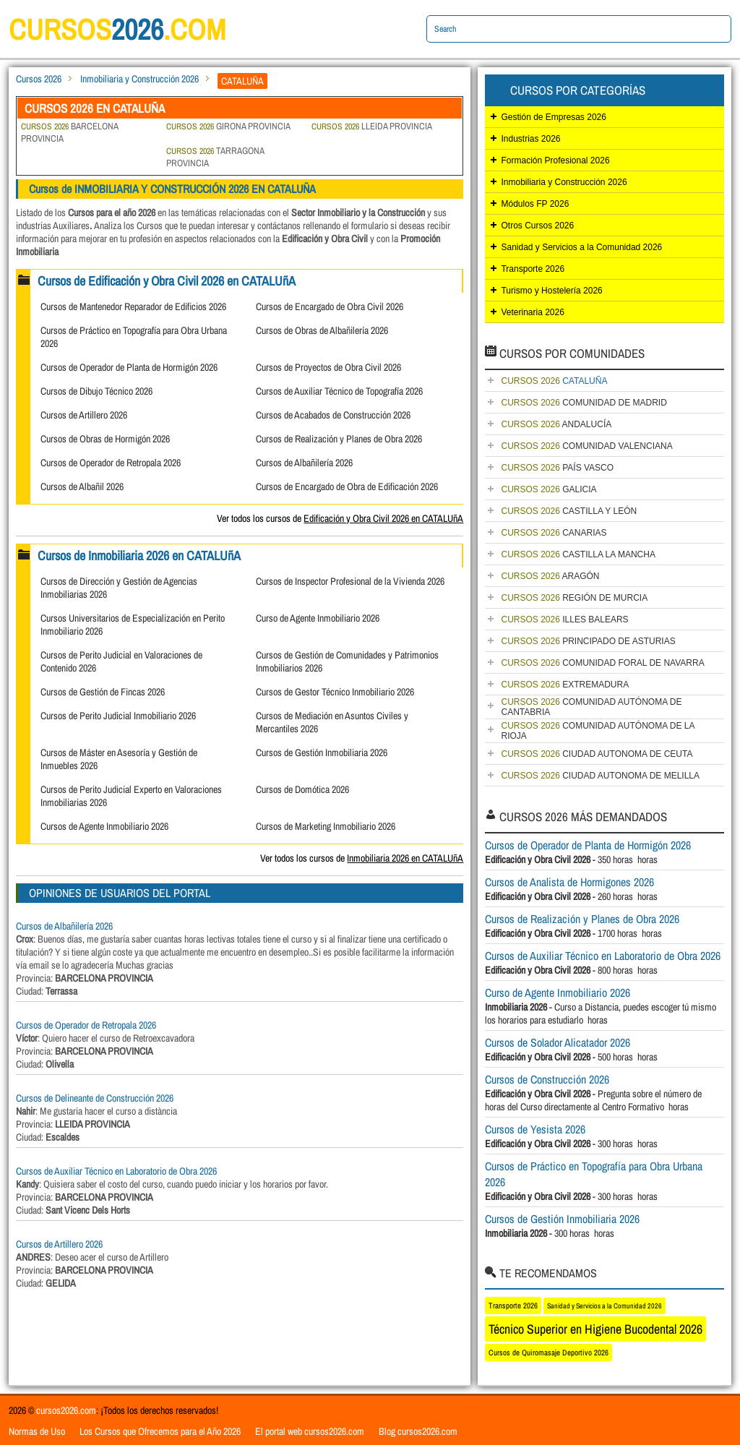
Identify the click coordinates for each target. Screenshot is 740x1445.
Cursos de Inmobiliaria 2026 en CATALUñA (139, 555)
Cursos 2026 (38, 78)
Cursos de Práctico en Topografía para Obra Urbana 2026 (593, 1174)
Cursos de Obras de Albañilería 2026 (322, 330)
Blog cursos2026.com (418, 1431)
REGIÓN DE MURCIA (574, 598)
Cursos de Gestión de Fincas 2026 (102, 691)
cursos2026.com (66, 1410)
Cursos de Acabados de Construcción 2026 (333, 414)
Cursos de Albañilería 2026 (304, 462)
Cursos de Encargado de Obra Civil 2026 (329, 306)
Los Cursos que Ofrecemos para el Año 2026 (160, 1431)
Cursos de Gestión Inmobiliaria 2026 (321, 752)
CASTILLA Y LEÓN (569, 511)
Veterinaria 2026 (532, 312)
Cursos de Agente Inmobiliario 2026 (104, 826)
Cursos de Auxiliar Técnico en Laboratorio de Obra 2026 (116, 1171)
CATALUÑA (554, 381)
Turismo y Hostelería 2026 (551, 291)
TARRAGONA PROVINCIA (215, 157)
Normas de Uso (37, 1431)
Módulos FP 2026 (535, 204)
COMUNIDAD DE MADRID (583, 403)
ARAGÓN (550, 576)
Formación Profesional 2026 (555, 160)
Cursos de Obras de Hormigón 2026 (105, 438)
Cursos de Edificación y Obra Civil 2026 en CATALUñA (167, 281)
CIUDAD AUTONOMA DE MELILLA (600, 776)
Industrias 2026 (530, 139)
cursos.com (117, 29)
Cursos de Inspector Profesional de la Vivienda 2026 (350, 581)
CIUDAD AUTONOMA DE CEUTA (596, 754)
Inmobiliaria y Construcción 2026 (139, 78)
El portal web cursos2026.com (309, 1431)
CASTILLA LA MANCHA (578, 554)
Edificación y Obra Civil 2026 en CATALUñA (383, 518)
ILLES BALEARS (564, 619)
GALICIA (548, 489)
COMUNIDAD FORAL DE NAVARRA (602, 663)
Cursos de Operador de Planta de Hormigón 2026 (129, 367)
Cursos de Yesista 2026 (535, 1129)
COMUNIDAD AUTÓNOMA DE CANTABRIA (591, 707)
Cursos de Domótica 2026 (302, 789)
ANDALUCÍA (556, 424)
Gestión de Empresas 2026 (553, 117)
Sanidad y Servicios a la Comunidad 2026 (581, 247)
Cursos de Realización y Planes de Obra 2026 (339, 438)
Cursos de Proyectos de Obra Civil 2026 (328, 367)
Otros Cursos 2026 (537, 225)
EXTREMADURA (565, 684)
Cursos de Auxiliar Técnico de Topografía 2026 (339, 391)
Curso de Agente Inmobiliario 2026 (317, 618)
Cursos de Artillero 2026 (83, 414)
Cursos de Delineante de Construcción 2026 (94, 1098)
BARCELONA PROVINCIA (69, 132)
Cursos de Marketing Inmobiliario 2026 (325, 826)
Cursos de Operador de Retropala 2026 (110, 462)
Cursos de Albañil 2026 (82, 486)
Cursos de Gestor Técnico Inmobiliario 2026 (335, 691)
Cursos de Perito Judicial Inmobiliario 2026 (118, 715)
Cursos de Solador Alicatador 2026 (557, 1042)
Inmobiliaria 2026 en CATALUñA (405, 858)
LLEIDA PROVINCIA (371, 126)
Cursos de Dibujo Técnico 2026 (96, 391)
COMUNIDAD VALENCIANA (586, 446)
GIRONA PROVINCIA (228, 126)
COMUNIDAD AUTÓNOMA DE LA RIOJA (597, 731)
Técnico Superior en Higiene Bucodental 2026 (595, 1329)
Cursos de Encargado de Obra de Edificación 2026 (347, 486)
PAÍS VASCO (557, 468)
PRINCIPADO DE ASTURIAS (588, 641)
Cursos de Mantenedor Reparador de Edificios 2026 (133, 306)
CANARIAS (553, 533)
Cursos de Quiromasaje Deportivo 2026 (548, 1352)
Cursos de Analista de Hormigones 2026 (569, 882)
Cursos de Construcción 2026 (547, 1079)
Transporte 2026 (532, 269)
